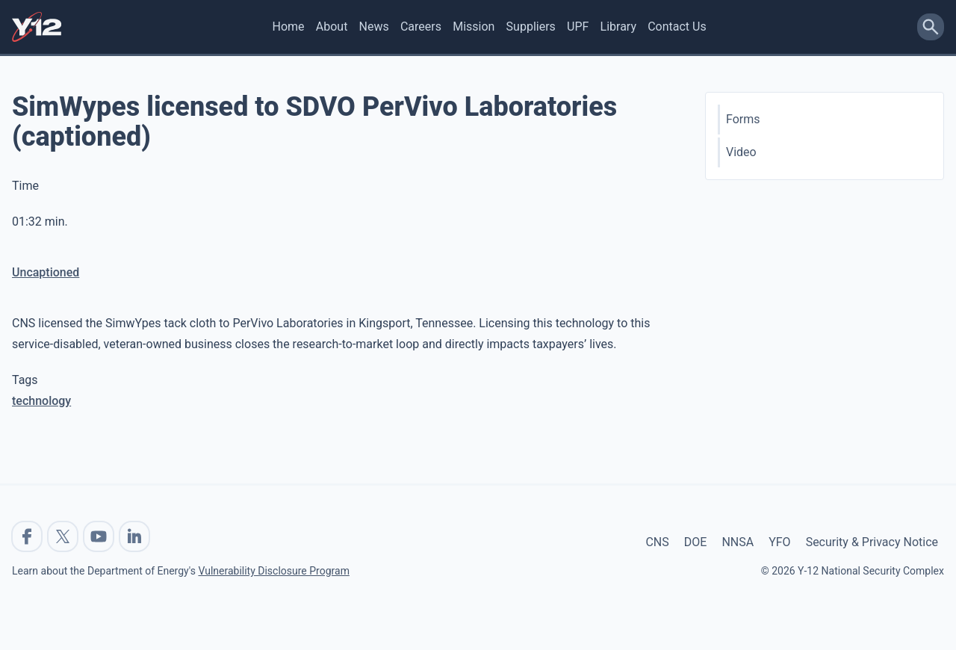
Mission (473, 26)
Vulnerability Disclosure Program (273, 571)
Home (289, 26)
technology (41, 401)
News (374, 26)
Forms (743, 119)
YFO (779, 542)
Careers (420, 26)
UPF (578, 26)
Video (741, 152)
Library (618, 26)
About (332, 26)
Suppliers (531, 26)
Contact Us (677, 26)
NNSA (737, 542)
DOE (695, 542)
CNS (656, 542)
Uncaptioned (45, 272)
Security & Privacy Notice (872, 542)
